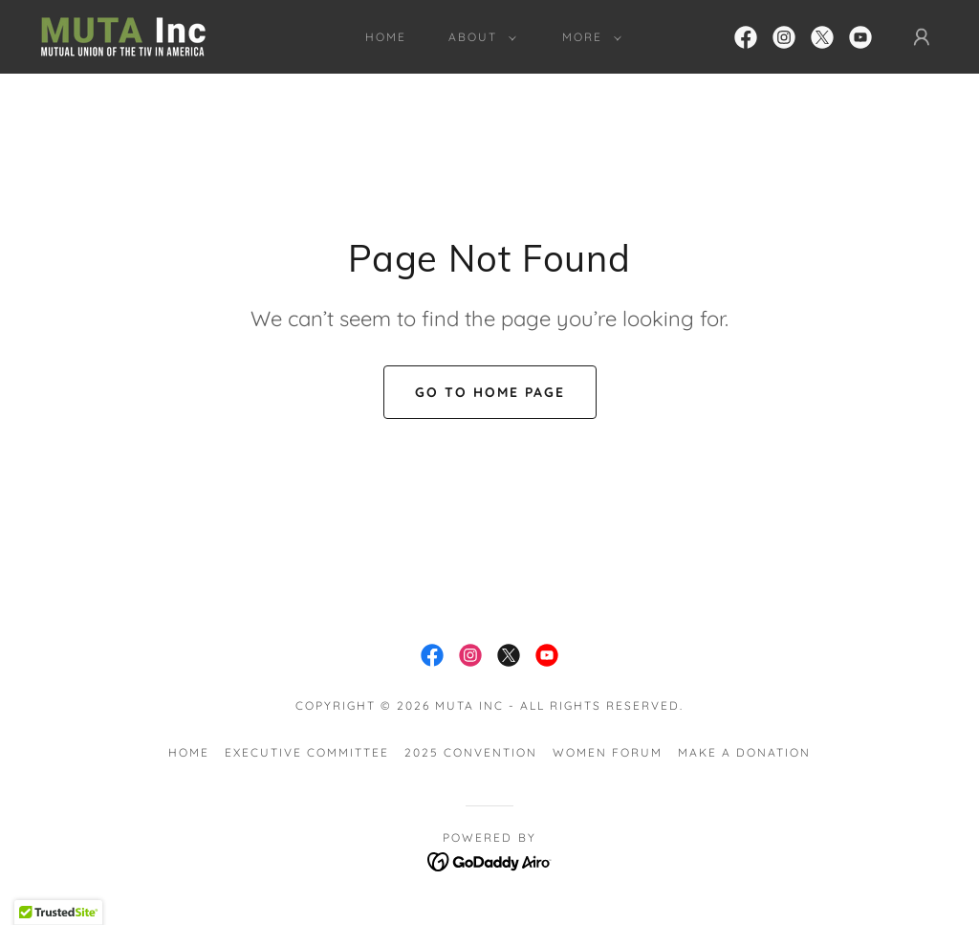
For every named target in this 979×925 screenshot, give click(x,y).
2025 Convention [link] (470, 752)
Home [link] (385, 37)
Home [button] (188, 752)
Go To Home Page (490, 392)
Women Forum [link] (608, 752)
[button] (478, 37)
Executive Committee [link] (307, 752)
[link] (122, 35)
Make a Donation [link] (744, 752)
